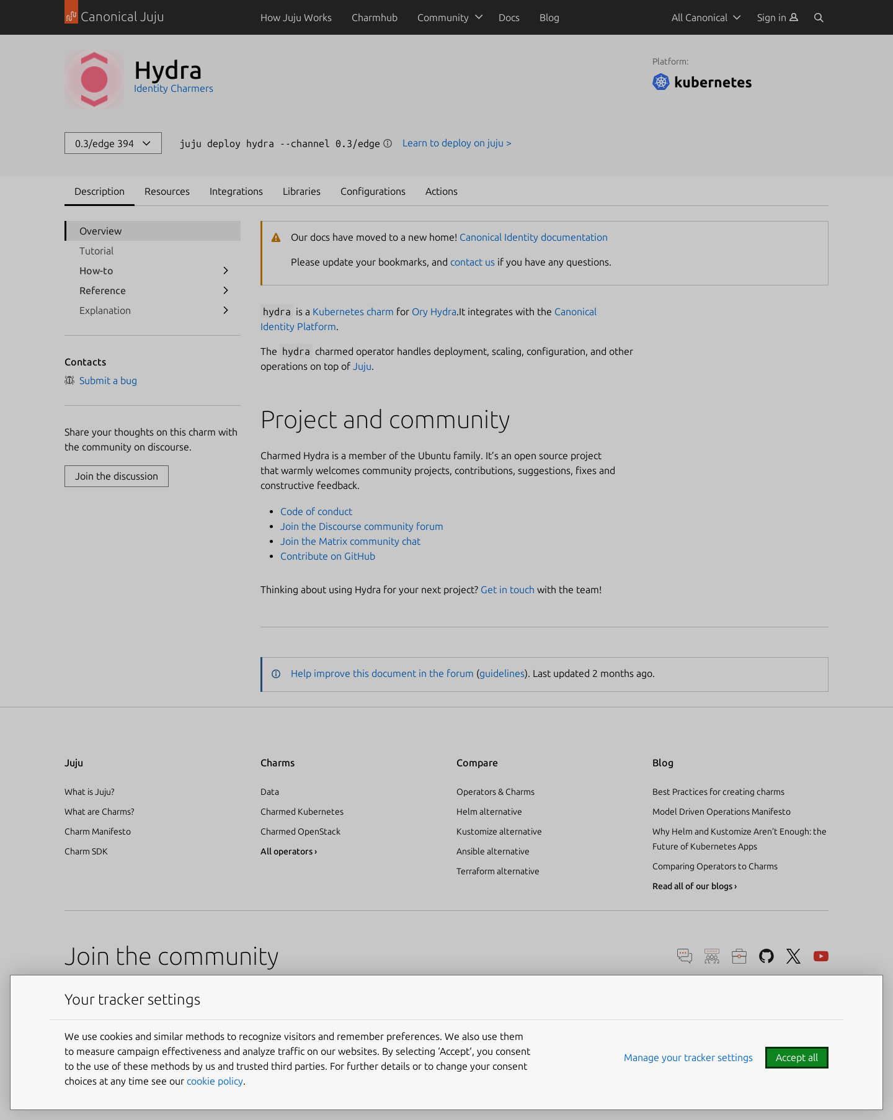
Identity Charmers (173, 88)
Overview (100, 230)
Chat (684, 956)
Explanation (105, 310)
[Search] (819, 17)
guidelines (502, 673)
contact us (472, 261)
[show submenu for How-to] (226, 270)
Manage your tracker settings (688, 1057)
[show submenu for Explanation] (226, 310)
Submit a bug (100, 380)
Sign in (778, 17)
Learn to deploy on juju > (457, 142)
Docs (509, 17)
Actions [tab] (441, 191)
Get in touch (508, 589)
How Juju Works (296, 17)
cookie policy (215, 1080)
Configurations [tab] (373, 191)
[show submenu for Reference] (226, 290)
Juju (362, 366)
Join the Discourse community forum (361, 526)
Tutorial (96, 250)
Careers (739, 956)
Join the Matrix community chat (350, 541)
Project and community (385, 419)
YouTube (821, 956)
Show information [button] (388, 143)
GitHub (766, 956)
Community (443, 17)
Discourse (711, 956)
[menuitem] (778, 17)
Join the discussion (116, 476)
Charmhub (375, 17)
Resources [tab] (167, 191)
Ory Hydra (434, 311)
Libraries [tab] (302, 191)
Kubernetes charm (353, 311)
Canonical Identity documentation (534, 237)
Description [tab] (99, 191)
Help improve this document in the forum (382, 673)
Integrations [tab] (236, 191)
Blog (549, 17)
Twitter (793, 956)
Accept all (797, 1057)
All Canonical (699, 17)
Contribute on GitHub (327, 556)
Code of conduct (316, 511)
